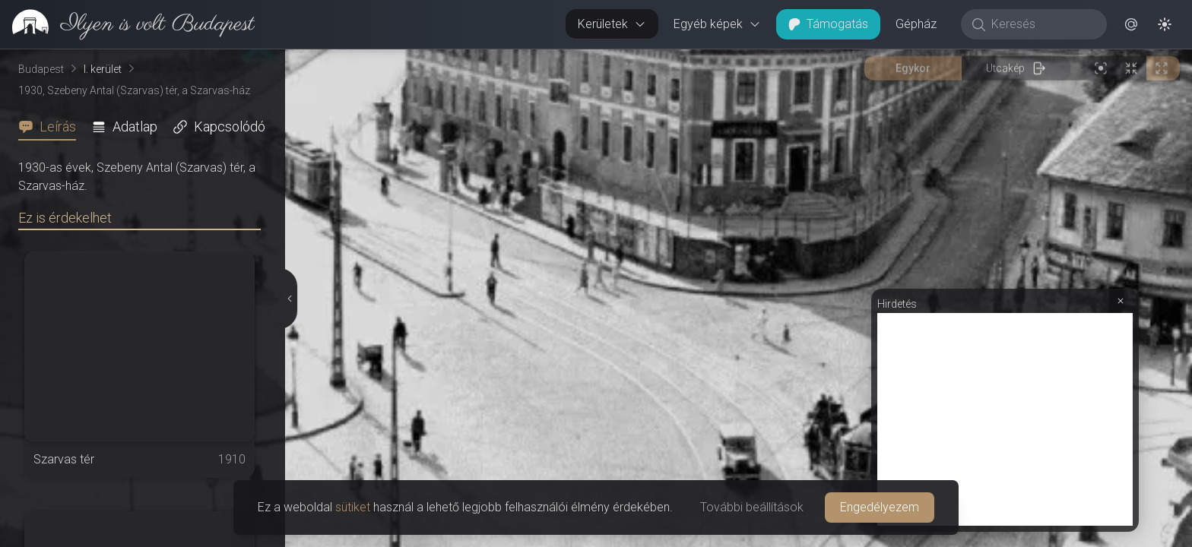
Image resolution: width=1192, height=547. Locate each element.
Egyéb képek (717, 24)
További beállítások (752, 507)
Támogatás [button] (828, 24)
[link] (127, 24)
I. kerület (103, 69)
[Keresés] (1042, 24)
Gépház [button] (916, 24)
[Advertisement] (1005, 419)
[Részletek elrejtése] (288, 298)
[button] (1131, 24)
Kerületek (612, 24)
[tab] (51, 127)
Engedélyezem (879, 507)
